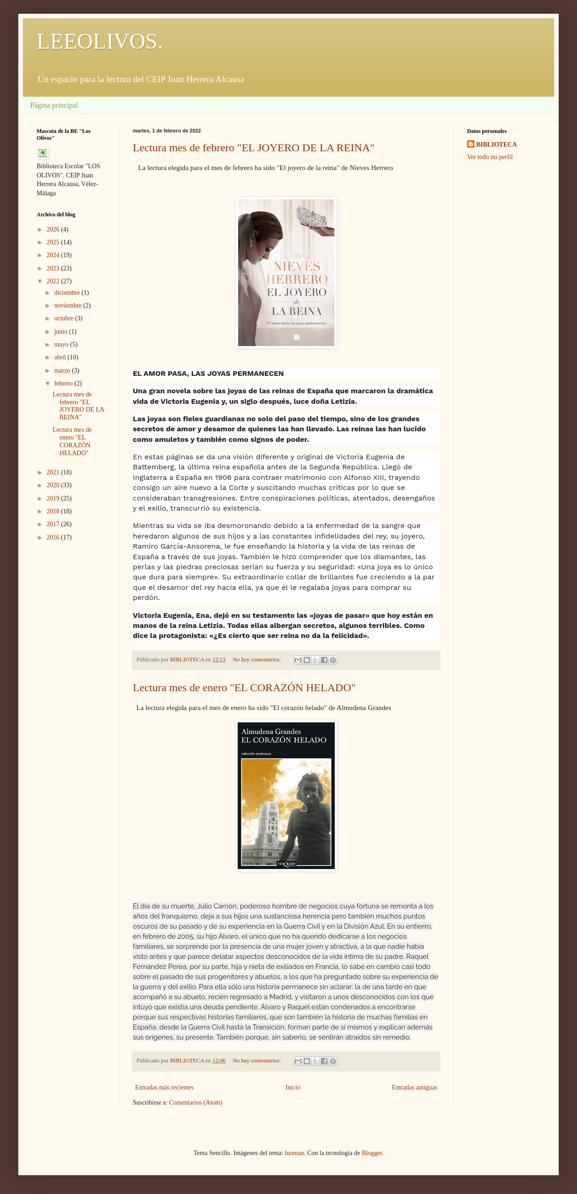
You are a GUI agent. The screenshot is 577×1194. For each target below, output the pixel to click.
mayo (62, 344)
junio (61, 331)
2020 (54, 485)
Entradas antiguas (414, 1087)
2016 (54, 537)
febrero (64, 383)
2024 (54, 255)
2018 (54, 511)
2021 (54, 472)
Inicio (292, 1087)
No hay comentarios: (257, 659)
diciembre (67, 292)
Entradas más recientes (164, 1087)
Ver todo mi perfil (490, 157)
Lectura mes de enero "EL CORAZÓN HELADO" (244, 687)
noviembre (68, 305)
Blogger (372, 1153)
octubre (64, 318)
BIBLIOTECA (496, 144)
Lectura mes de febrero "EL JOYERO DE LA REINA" (254, 148)
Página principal (54, 105)
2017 (54, 524)
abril (60, 357)
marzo (62, 370)
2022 (54, 281)
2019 (54, 498)
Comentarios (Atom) (195, 1102)
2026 (54, 229)
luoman (294, 1153)
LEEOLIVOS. (100, 41)
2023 (54, 268)
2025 (54, 242)
